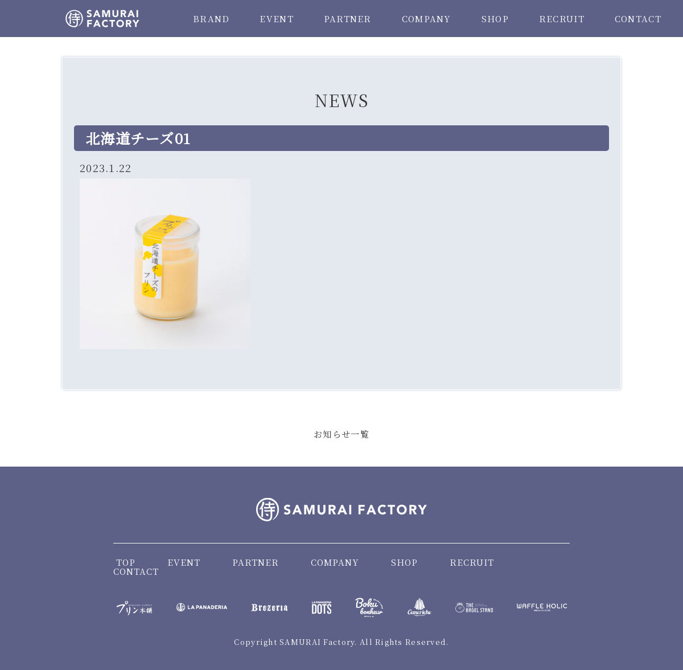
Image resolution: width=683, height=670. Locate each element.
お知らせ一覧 (341, 434)
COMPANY (426, 18)
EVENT (276, 18)
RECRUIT (562, 18)
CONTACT (638, 18)
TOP (125, 562)
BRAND (211, 18)
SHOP (495, 18)
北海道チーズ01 (138, 138)
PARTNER (348, 18)
